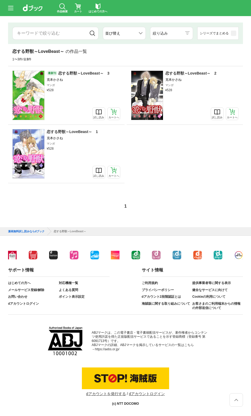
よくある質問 (68, 290)
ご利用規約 (150, 283)
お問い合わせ (17, 297)
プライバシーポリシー (158, 290)
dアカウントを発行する (106, 394)
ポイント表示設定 (72, 297)
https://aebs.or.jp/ (107, 349)
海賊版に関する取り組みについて (166, 303)
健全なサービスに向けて (210, 290)
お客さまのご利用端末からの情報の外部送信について (216, 306)
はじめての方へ (19, 283)
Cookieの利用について (208, 297)
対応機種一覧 (68, 283)
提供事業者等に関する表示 (211, 283)
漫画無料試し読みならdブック (26, 231)
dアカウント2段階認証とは (161, 297)
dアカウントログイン (23, 303)
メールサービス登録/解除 (26, 290)
